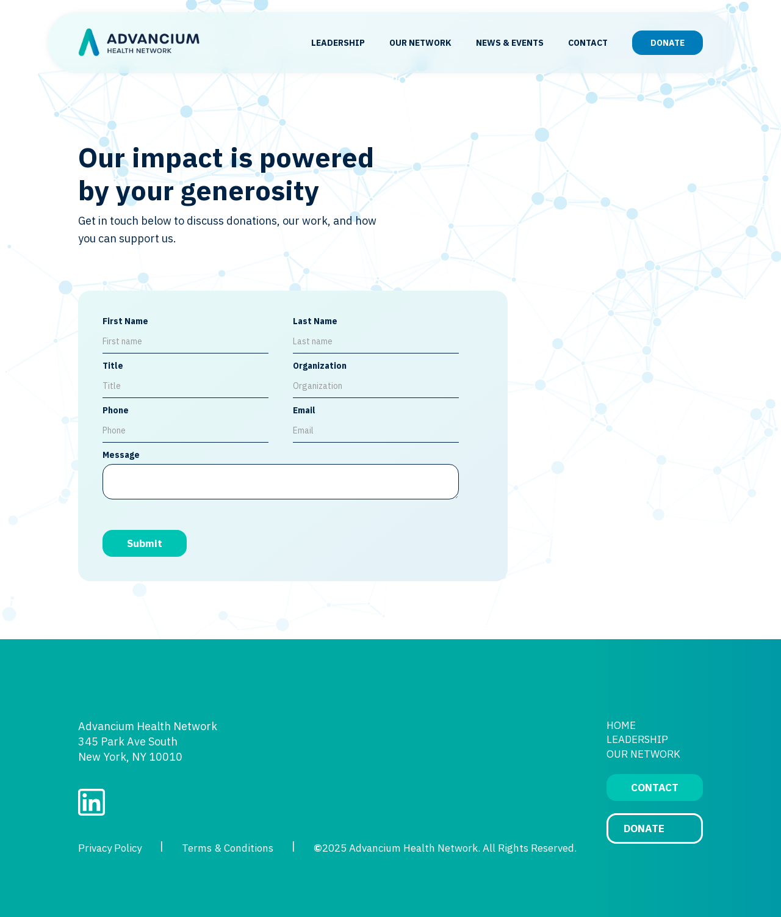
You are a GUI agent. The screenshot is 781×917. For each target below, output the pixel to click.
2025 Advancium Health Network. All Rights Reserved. (445, 848)
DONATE (667, 42)
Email (304, 410)
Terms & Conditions (227, 848)
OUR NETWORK (420, 42)
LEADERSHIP (338, 42)
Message (121, 454)
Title (113, 365)
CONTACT (588, 42)
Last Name (315, 321)
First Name (125, 321)
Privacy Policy (110, 848)
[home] (139, 43)
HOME (621, 725)
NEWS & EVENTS (510, 42)
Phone (116, 410)
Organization (320, 365)
